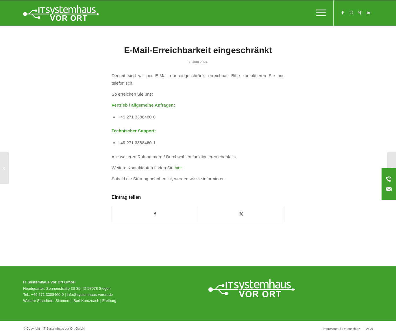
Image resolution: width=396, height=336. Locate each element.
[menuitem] (319, 13)
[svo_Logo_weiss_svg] (61, 13)
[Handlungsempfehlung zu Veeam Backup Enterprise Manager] (4, 168)
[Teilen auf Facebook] (155, 214)
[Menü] (319, 13)
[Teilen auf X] (241, 214)
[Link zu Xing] (360, 12)
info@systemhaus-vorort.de (90, 294)
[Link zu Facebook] (342, 12)
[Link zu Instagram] (351, 12)
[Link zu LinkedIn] (368, 12)
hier (178, 167)
